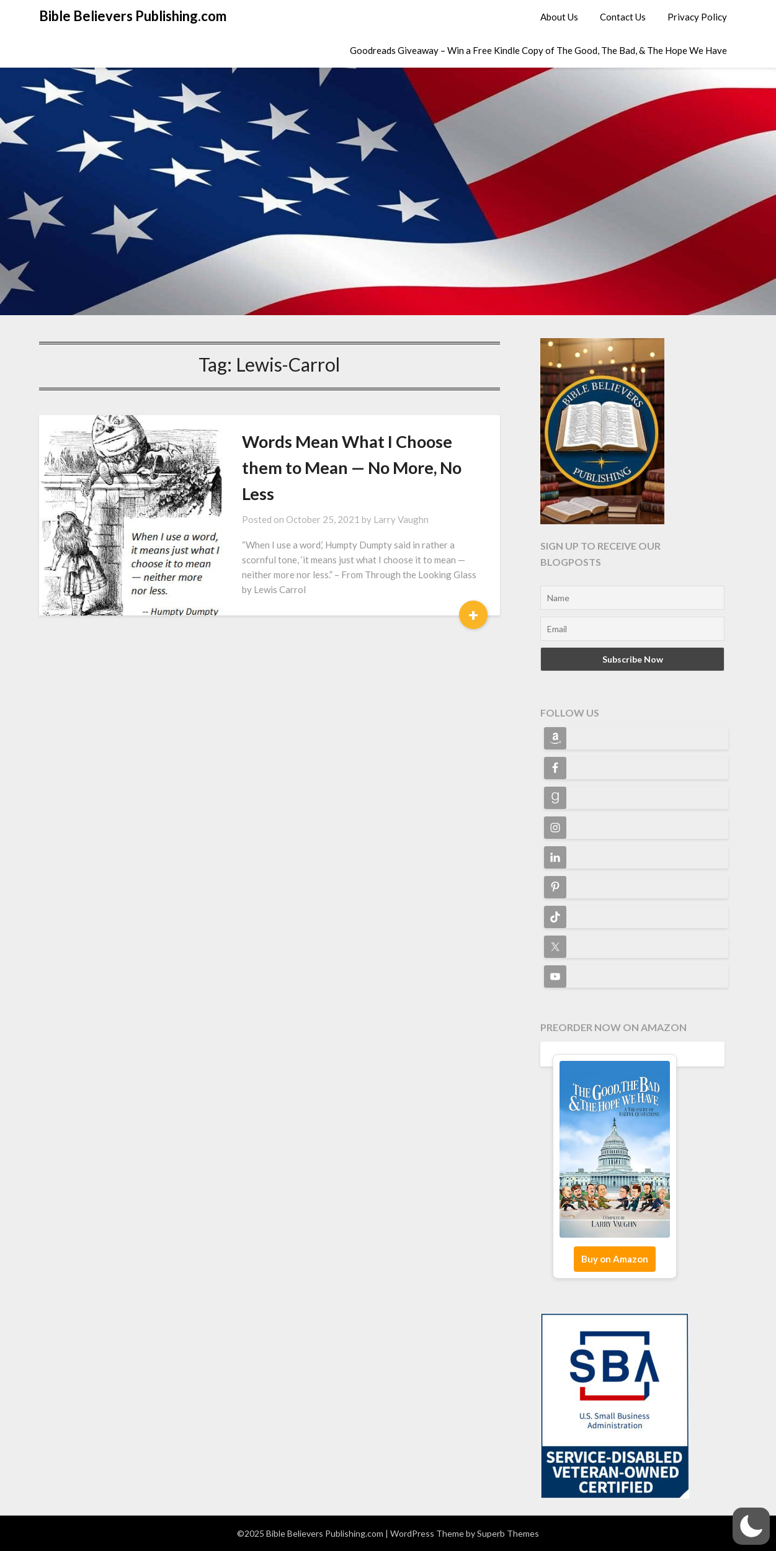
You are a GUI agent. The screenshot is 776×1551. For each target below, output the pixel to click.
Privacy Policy (697, 16)
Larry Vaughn (401, 519)
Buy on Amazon (614, 1258)
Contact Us (623, 16)
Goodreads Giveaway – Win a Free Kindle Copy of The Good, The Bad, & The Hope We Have (538, 50)
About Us (559, 16)
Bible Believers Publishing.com (132, 15)
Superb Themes (508, 1533)
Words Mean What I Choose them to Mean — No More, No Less (352, 467)
